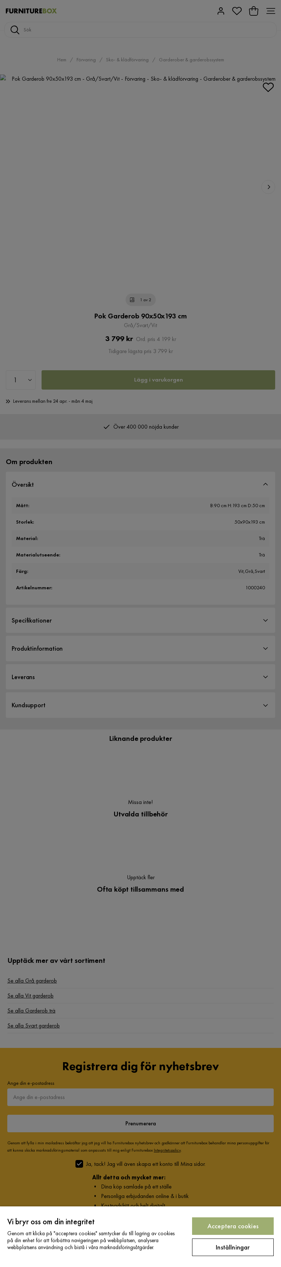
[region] (140, 1236)
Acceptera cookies (232, 1226)
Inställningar (233, 1247)
